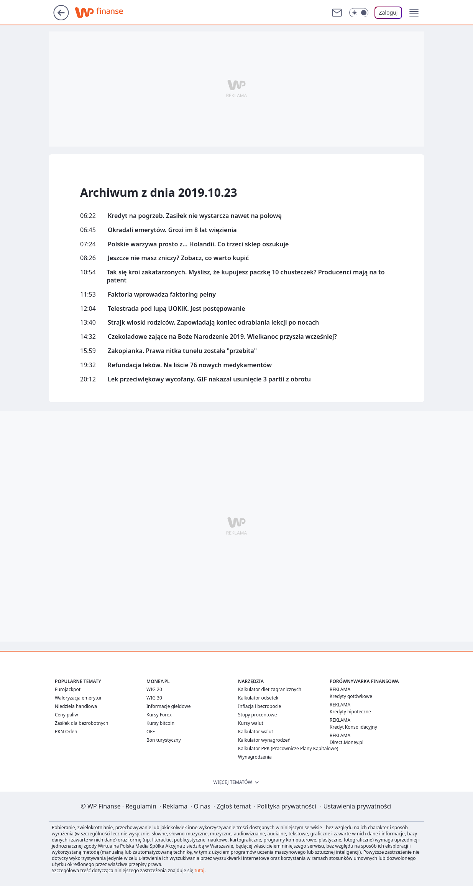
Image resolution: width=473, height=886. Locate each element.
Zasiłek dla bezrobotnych (81, 723)
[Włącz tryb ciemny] (358, 12)
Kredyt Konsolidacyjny (353, 727)
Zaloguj (388, 12)
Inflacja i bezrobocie (259, 706)
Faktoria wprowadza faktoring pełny (162, 294)
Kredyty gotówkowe (351, 696)
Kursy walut (250, 723)
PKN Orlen (66, 731)
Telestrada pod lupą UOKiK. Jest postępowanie (176, 309)
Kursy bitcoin (160, 723)
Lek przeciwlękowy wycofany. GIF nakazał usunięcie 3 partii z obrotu (209, 379)
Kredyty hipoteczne (350, 711)
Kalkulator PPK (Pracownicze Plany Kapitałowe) (288, 748)
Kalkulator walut (255, 731)
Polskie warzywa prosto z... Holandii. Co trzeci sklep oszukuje (198, 244)
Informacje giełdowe (168, 706)
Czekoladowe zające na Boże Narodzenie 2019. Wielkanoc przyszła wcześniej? (222, 337)
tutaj (199, 870)
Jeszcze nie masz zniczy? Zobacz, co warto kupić (178, 258)
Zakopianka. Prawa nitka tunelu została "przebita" (182, 351)
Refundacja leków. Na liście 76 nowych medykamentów (190, 365)
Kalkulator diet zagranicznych (269, 689)
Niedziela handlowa (76, 706)
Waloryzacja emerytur (78, 698)
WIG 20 (154, 689)
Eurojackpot (67, 689)
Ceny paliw (66, 714)
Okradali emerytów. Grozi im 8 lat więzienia (172, 230)
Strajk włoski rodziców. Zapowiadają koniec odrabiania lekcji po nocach (213, 322)
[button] (414, 13)
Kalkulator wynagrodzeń (264, 740)
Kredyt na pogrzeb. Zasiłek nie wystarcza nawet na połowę (195, 216)
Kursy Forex (159, 714)
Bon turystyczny (163, 740)
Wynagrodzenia (255, 757)
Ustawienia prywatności (355, 806)
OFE (150, 731)
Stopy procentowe (257, 714)
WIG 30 (154, 698)
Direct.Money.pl (346, 742)
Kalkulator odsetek (258, 698)
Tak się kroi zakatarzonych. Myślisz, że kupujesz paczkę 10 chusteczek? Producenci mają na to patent (245, 276)
